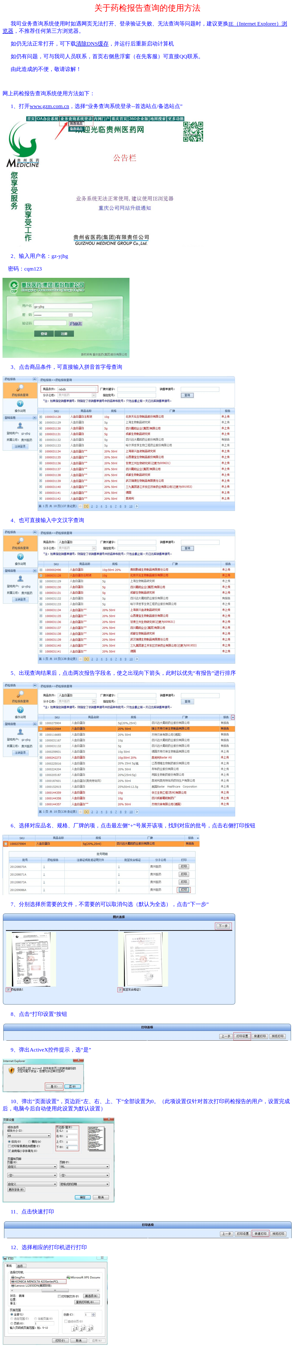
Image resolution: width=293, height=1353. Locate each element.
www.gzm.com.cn (49, 106)
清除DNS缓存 (92, 44)
